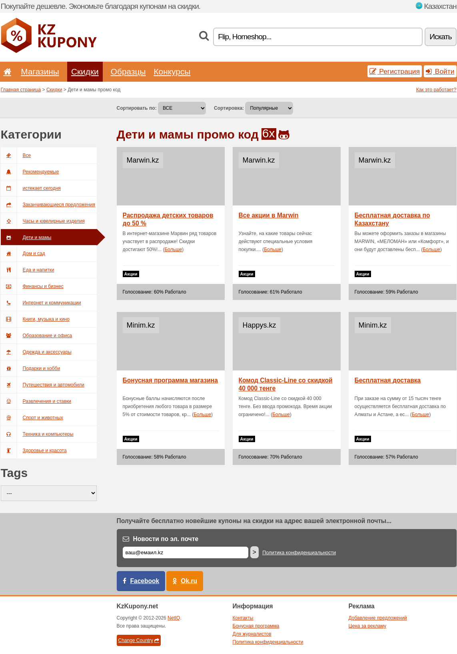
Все (16, 155)
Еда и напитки (27, 270)
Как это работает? (436, 90)
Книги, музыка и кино (35, 319)
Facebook (145, 581)
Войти (440, 71)
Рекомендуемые (30, 172)
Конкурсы (172, 71)
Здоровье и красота (34, 451)
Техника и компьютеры (37, 434)
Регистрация (394, 71)
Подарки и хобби (30, 368)
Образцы (128, 71)
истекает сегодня (31, 188)
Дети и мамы (26, 237)
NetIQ (174, 618)
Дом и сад (23, 254)
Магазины (40, 71)
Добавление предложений (378, 618)
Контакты (243, 618)
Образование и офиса (36, 336)
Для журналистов (252, 634)
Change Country (138, 640)
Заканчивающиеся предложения (48, 205)
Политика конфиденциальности (299, 552)
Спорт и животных (32, 418)
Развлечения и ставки (36, 401)
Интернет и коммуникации (41, 303)
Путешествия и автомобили (42, 385)
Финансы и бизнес (32, 286)
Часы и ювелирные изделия (43, 221)
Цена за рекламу (368, 626)
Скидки (85, 71)
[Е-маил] (185, 552)
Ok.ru (189, 581)
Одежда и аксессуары (36, 352)
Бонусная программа (256, 626)
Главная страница (21, 90)
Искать (440, 36)
